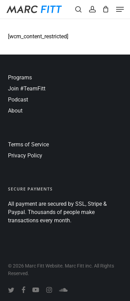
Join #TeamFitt (26, 88)
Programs (20, 77)
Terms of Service (28, 144)
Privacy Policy (25, 155)
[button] (120, 9)
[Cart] (106, 9)
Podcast (18, 99)
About (15, 110)
